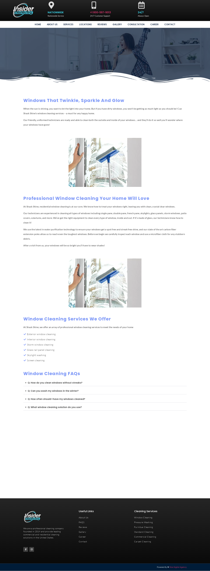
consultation (136, 24)
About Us (52, 24)
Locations (85, 24)
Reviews (102, 24)
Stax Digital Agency (178, 567)
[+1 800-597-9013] (93, 5)
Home (38, 24)
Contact (169, 24)
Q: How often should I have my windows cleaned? (56, 399)
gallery (117, 24)
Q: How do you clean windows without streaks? (55, 382)
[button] (105, 382)
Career (154, 24)
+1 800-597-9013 (100, 12)
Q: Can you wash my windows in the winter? (53, 390)
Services (68, 24)
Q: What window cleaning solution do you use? (55, 407)
